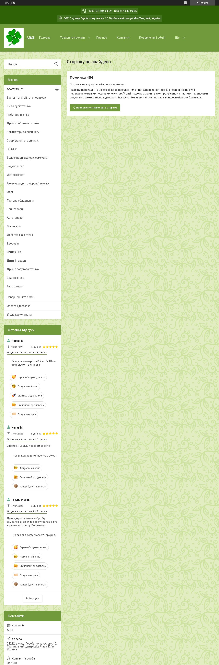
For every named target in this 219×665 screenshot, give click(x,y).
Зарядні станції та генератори (26, 97)
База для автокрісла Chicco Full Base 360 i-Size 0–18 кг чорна (34, 363)
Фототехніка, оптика (20, 234)
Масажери (14, 226)
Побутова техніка (18, 114)
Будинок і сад (15, 166)
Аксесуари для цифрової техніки (28, 183)
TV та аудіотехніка (19, 106)
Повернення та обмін (20, 297)
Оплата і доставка (18, 305)
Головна (45, 37)
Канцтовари (15, 209)
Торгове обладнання (20, 200)
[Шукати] (56, 64)
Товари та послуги (72, 37)
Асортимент (15, 89)
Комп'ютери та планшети (23, 131)
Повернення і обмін (152, 37)
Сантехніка (14, 252)
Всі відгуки (32, 598)
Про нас (101, 37)
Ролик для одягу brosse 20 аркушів (35, 534)
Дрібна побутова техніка (23, 123)
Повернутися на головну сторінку (96, 107)
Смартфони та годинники (23, 140)
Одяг (10, 192)
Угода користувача (19, 314)
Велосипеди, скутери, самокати (27, 157)
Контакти (123, 37)
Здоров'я (13, 243)
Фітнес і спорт (16, 174)
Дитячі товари (16, 260)
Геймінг (12, 149)
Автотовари (15, 217)
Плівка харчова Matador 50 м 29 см (34, 455)
